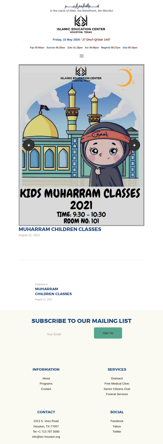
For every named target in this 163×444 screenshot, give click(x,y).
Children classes (27, 145)
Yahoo (117, 426)
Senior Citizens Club (117, 389)
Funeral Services (117, 394)
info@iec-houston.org (46, 436)
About (46, 378)
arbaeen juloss (138, 145)
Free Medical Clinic (117, 383)
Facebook (116, 421)
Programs (46, 383)
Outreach (117, 378)
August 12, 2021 (29, 235)
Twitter (117, 431)
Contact (46, 389)
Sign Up (108, 333)
